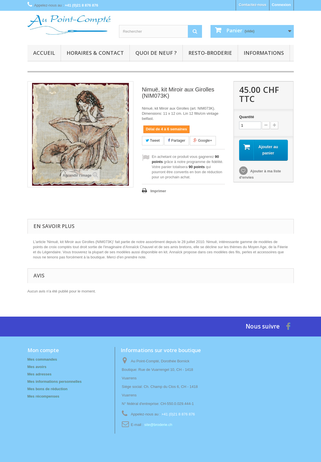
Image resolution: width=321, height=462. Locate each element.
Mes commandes (42, 359)
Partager (176, 140)
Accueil (44, 52)
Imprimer (158, 191)
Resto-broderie (210, 52)
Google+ (203, 140)
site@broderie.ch (158, 425)
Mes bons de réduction (47, 389)
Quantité (246, 117)
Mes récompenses (43, 396)
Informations (264, 52)
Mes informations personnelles (54, 381)
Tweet (153, 140)
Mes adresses (39, 374)
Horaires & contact (95, 52)
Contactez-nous (253, 5)
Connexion (281, 5)
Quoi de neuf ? (156, 52)
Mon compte (43, 350)
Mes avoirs (36, 367)
